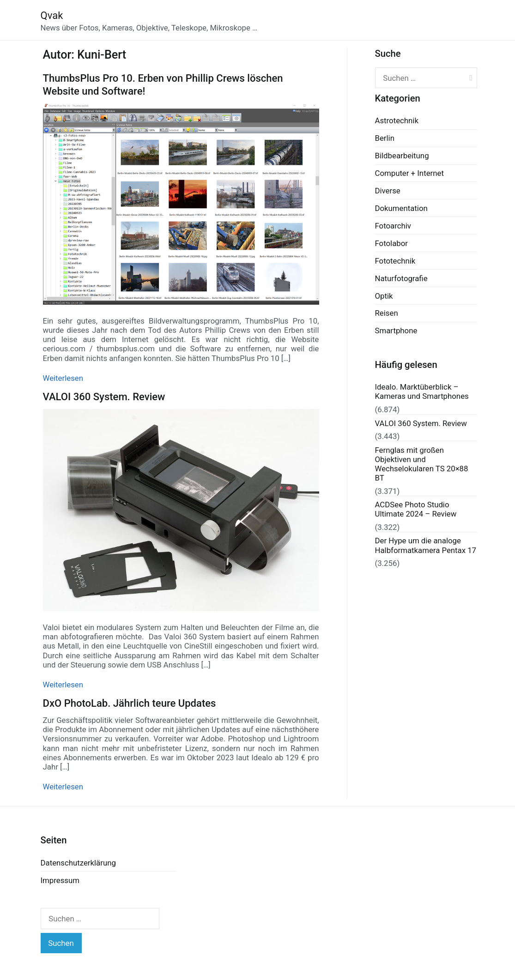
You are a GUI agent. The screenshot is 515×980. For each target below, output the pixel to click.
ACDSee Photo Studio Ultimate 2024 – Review (416, 509)
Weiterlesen (63, 378)
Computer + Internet (409, 173)
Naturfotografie (401, 278)
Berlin (384, 138)
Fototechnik (395, 260)
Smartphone (396, 330)
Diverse (387, 190)
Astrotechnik (396, 120)
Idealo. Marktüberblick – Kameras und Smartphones (422, 391)
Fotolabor (391, 243)
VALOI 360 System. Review (104, 397)
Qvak (52, 15)
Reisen (386, 313)
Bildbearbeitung (402, 155)
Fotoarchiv (393, 225)
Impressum (60, 880)
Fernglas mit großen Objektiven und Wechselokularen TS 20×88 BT (421, 463)
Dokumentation (401, 208)
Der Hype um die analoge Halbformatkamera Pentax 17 (426, 545)
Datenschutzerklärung (78, 862)
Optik (384, 296)
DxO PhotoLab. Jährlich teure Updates (129, 703)
